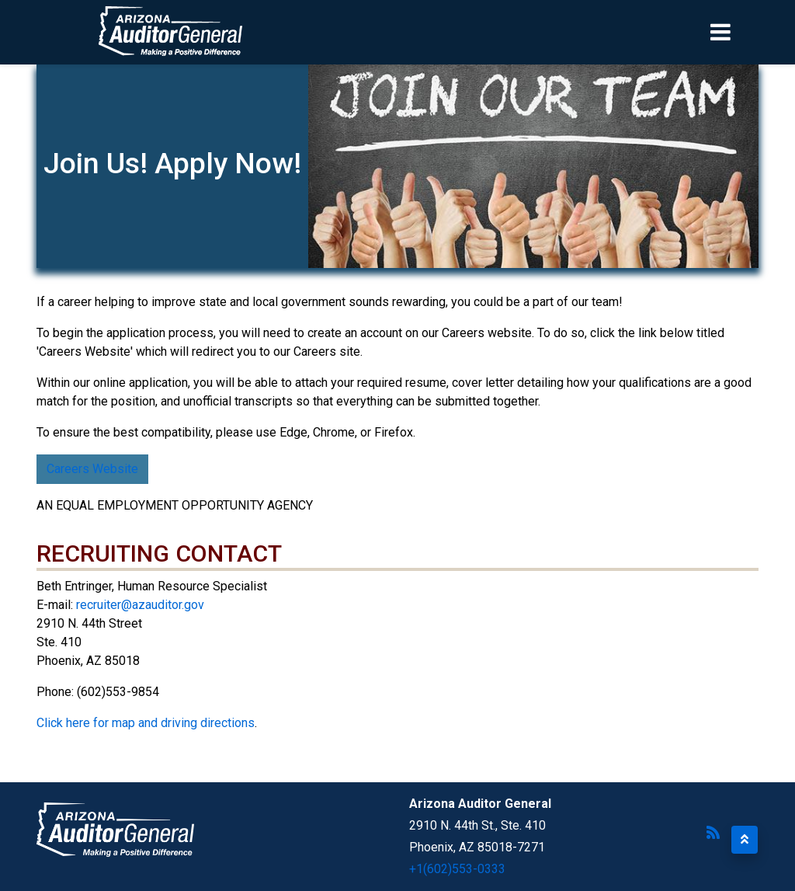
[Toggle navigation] (747, 31)
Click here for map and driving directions (145, 722)
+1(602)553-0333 (457, 868)
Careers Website (92, 468)
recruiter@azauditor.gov (140, 604)
